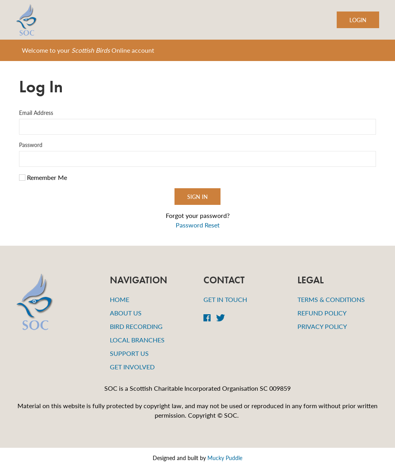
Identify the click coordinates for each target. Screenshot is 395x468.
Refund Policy (322, 312)
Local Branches (137, 339)
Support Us (129, 353)
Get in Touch (225, 299)
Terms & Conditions (331, 299)
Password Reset (198, 224)
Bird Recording (136, 326)
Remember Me (43, 177)
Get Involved (132, 366)
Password (30, 145)
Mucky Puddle (224, 458)
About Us (126, 312)
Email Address (36, 113)
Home (119, 299)
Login (357, 20)
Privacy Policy (322, 326)
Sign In (197, 197)
